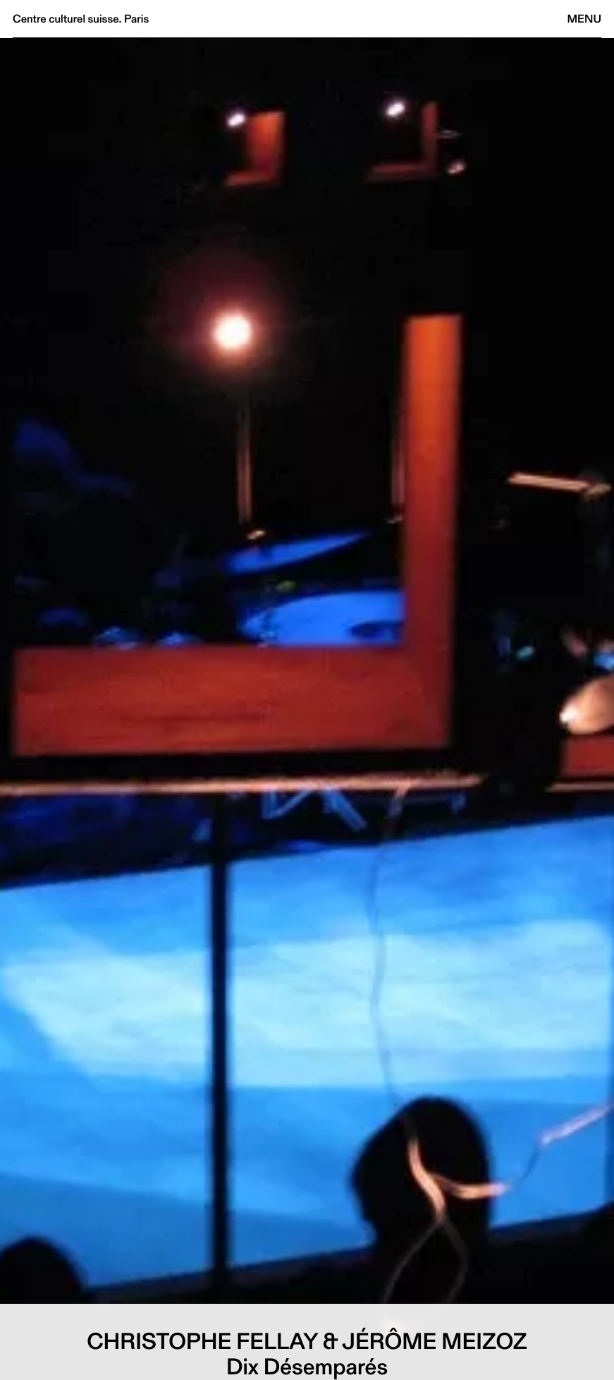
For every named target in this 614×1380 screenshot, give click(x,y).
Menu (584, 19)
